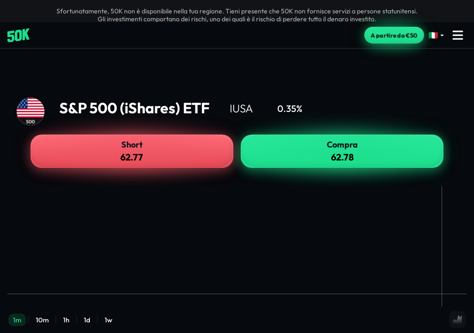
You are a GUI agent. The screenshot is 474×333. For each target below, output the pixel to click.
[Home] (18, 35)
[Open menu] (458, 35)
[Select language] (436, 35)
